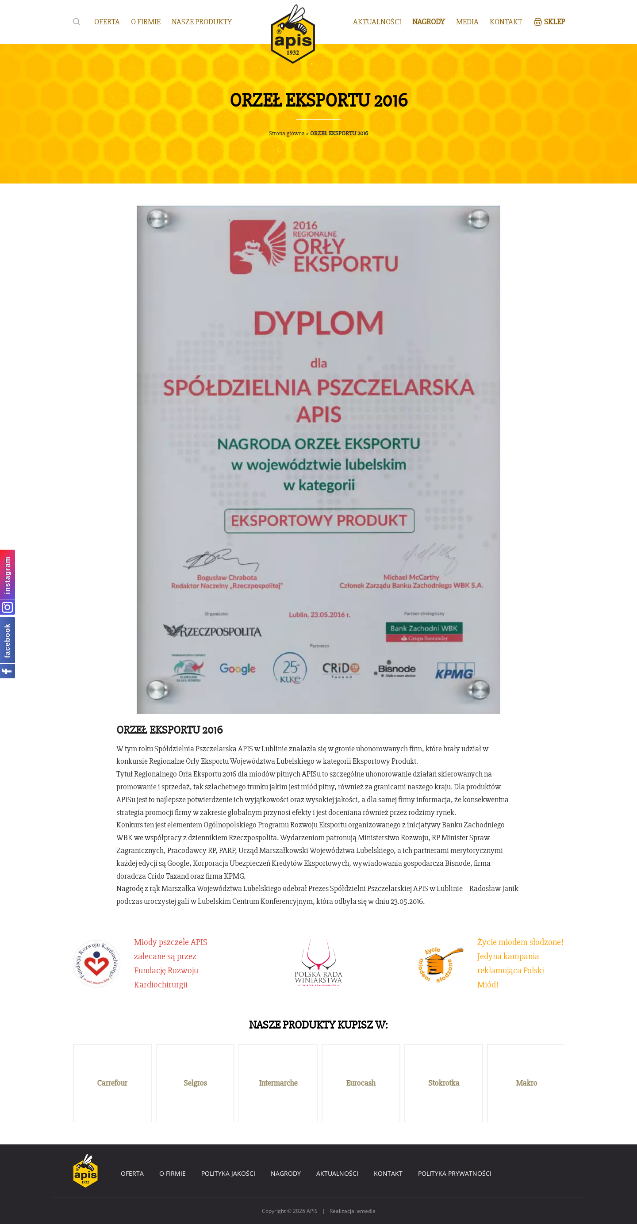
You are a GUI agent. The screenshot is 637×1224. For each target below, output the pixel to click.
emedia (366, 1211)
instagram (7, 575)
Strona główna (287, 133)
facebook (7, 640)
